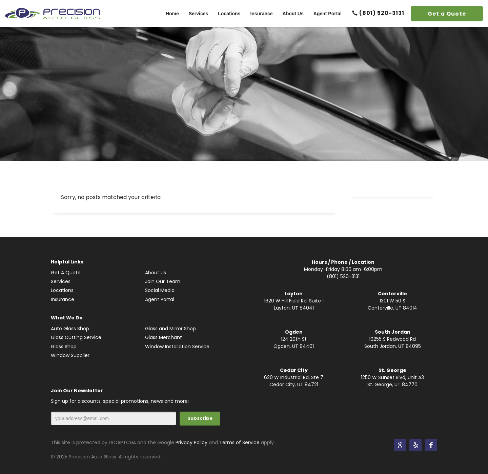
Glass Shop (64, 346)
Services (60, 281)
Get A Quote (66, 272)
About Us (155, 272)
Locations (62, 290)
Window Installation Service (177, 346)
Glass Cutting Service (76, 337)
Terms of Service (239, 442)
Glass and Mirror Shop (170, 328)
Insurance (62, 299)
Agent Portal (159, 299)
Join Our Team (162, 281)
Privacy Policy (191, 442)
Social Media (160, 290)
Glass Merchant (163, 337)
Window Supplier (70, 355)
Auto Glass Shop (70, 328)
